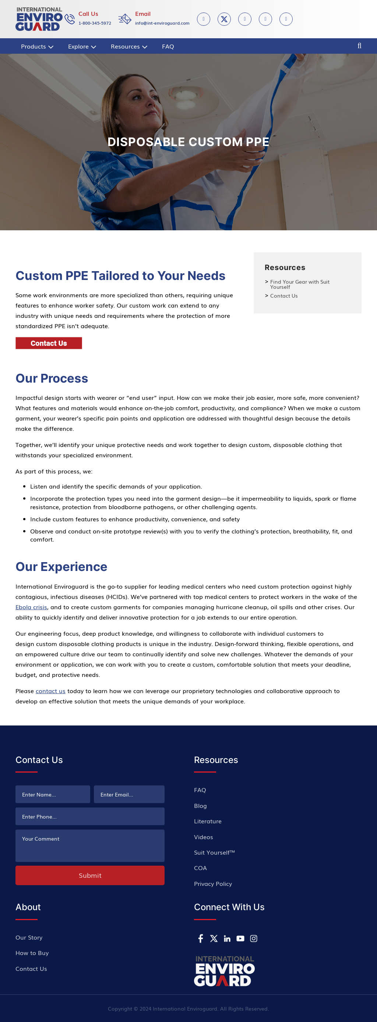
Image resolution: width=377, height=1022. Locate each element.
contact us (51, 690)
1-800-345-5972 (94, 22)
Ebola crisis (31, 606)
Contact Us (284, 295)
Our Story (28, 937)
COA (200, 867)
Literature (208, 821)
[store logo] (39, 19)
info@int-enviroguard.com (162, 22)
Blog (200, 805)
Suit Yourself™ (214, 852)
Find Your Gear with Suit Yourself (300, 284)
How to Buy (32, 952)
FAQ (200, 789)
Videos (203, 837)
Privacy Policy (213, 883)
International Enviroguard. (186, 1008)
